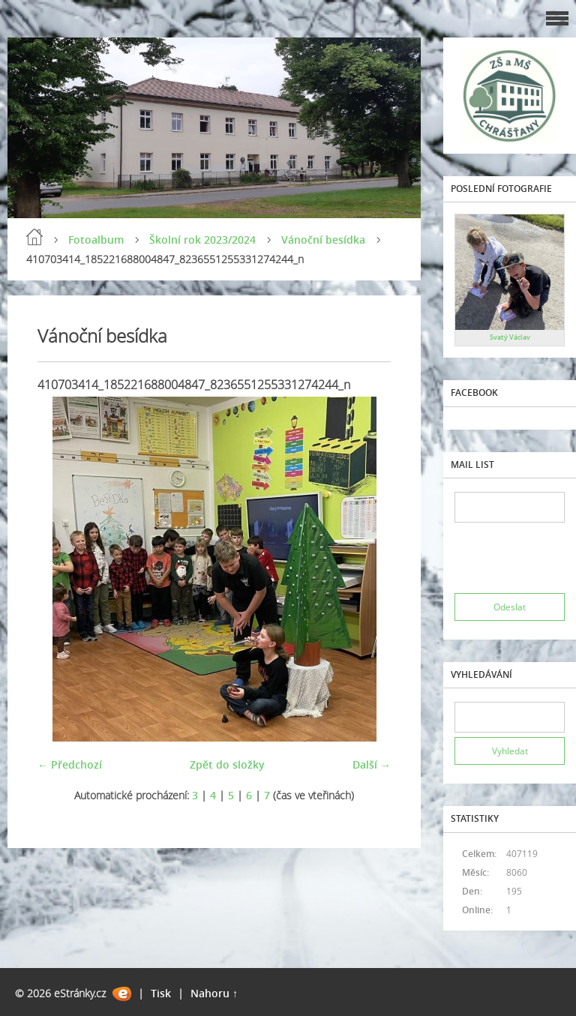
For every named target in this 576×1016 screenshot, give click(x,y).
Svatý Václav (510, 337)
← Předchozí (70, 764)
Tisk (161, 993)
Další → (371, 764)
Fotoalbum (96, 239)
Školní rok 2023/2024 (202, 239)
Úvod (34, 237)
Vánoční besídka (323, 239)
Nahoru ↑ (214, 993)
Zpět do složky (227, 764)
